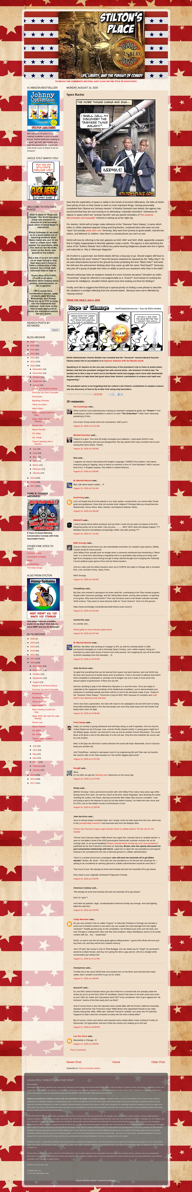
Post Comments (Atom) (89, 1068)
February (37, 469)
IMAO (29, 560)
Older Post (158, 1062)
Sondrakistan (33, 564)
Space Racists (38, 429)
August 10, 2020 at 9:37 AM (85, 633)
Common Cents (34, 553)
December (38, 369)
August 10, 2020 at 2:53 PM (86, 879)
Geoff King (78, 497)
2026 (32, 342)
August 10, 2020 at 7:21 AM (85, 534)
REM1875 (78, 520)
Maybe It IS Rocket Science (44, 388)
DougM (76, 768)
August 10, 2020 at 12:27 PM (86, 779)
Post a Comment (78, 1050)
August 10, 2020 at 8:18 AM (85, 579)
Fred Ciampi (79, 722)
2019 (32, 478)
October (37, 377)
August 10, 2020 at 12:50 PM (86, 807)
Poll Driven (37, 397)
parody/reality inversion (89, 823)
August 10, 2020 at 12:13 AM (86, 426)
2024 (32, 350)
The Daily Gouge (34, 568)
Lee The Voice (80, 1036)
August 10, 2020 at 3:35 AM (85, 448)
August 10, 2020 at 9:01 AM (85, 611)
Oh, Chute (37, 437)
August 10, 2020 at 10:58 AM (86, 713)
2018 (32, 482)
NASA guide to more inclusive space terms (92, 629)
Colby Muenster (81, 919)
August (36, 385)
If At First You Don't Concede (45, 392)
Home (116, 1062)
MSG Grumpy (79, 543)
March (36, 465)
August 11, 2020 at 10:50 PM (86, 1027)
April (35, 461)
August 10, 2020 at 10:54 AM (86, 659)
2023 (32, 354)
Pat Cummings (80, 407)
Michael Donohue (81, 435)
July (35, 449)
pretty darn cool (93, 230)
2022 (32, 357)
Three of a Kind (39, 404)
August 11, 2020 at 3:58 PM (86, 978)
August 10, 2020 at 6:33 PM (86, 910)
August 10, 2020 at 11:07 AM (86, 759)
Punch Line (37, 425)
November (38, 373)
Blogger (112, 1180)
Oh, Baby (36, 433)
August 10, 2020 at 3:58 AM (85, 471)
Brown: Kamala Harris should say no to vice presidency (132, 843)
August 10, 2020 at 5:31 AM (85, 488)
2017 (32, 486)
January (37, 473)
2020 (32, 366)
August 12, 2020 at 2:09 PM (86, 1044)
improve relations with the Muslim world (123, 361)
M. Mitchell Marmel (82, 480)
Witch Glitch (37, 408)
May (35, 457)
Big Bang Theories (40, 400)
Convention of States (36, 557)
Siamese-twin (101, 775)
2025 (32, 345)
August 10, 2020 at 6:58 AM (85, 511)
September (38, 381)
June (35, 453)
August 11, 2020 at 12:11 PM (86, 959)
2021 (32, 361)
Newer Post (73, 1062)
